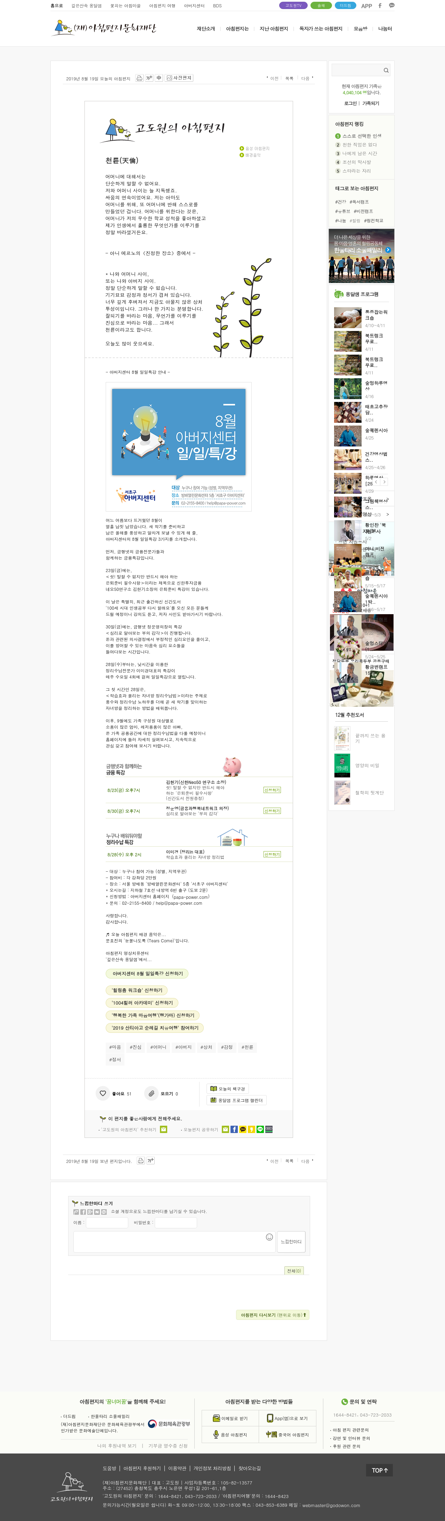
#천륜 (247, 1047)
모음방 (360, 28)
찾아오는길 (249, 1468)
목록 (289, 78)
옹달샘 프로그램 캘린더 (236, 1100)
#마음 (115, 1047)
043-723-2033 (375, 1414)
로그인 (350, 103)
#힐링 (355, 220)
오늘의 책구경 (227, 1089)
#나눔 (340, 220)
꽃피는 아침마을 (125, 5)
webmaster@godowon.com (331, 1505)
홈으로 (56, 5)
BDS (217, 5)
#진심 (135, 1047)
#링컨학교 (373, 220)
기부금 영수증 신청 (168, 1445)
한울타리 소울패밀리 (109, 1416)
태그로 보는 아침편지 (356, 188)
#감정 (227, 1047)
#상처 (206, 1047)
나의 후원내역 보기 (117, 1445)
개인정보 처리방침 (212, 1468)
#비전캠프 (363, 211)
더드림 (345, 5)
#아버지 (183, 1047)
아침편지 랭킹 (349, 123)
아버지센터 (194, 5)
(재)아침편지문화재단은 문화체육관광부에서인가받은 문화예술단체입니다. (103, 1427)
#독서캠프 (359, 201)
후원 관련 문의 (345, 1446)
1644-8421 (345, 1414)
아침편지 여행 (162, 5)
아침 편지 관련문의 (349, 1430)
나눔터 (385, 28)
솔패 (321, 5)
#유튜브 (342, 211)
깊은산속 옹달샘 (86, 5)
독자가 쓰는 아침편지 (320, 28)
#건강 (340, 201)
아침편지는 (237, 28)
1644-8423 (277, 1496)
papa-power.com (191, 897)
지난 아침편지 (274, 28)
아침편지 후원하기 (142, 1468)
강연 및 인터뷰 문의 (350, 1438)
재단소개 (206, 28)
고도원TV (293, 5)
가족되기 (370, 103)
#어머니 (158, 1047)
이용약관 (177, 1468)
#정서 (115, 1059)
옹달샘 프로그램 (362, 294)
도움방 (109, 1468)
